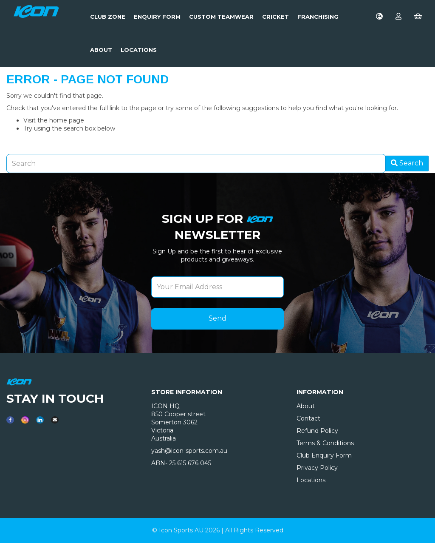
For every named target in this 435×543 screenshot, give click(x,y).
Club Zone (107, 16)
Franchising (318, 16)
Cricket (275, 16)
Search (407, 163)
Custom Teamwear (221, 16)
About (101, 49)
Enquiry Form (157, 16)
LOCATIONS (139, 49)
